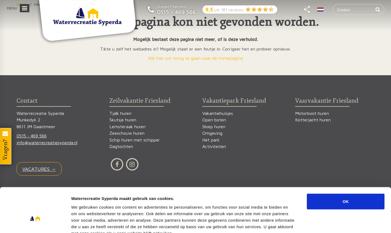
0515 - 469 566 (176, 12)
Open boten (214, 119)
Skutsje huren (122, 119)
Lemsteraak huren (127, 126)
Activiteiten (214, 146)
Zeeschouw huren (126, 133)
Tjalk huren (120, 113)
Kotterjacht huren (313, 119)
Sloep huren (213, 126)
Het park (211, 140)
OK (346, 168)
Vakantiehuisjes (217, 113)
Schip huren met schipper (134, 140)
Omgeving (212, 133)
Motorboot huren (312, 113)
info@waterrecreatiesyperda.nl (47, 142)
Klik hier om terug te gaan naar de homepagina (195, 58)
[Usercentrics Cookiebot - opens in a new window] (35, 222)
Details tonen (293, 222)
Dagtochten (121, 146)
